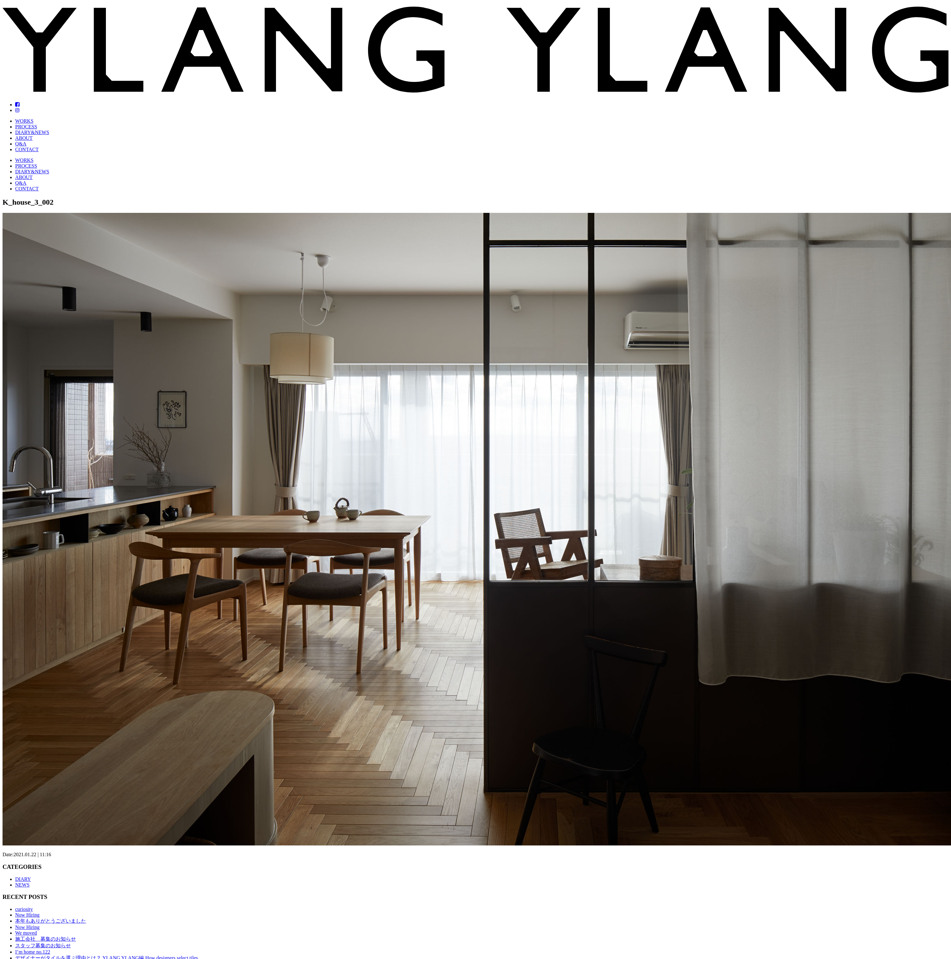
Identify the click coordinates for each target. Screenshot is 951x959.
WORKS (24, 121)
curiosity (24, 909)
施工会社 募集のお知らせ (45, 939)
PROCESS (26, 126)
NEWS (22, 885)
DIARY (23, 879)
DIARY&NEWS (32, 132)
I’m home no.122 (32, 952)
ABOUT (24, 138)
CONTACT (27, 149)
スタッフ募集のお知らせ (43, 945)
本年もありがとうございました (50, 921)
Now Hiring (27, 915)
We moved (26, 933)
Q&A (21, 143)
